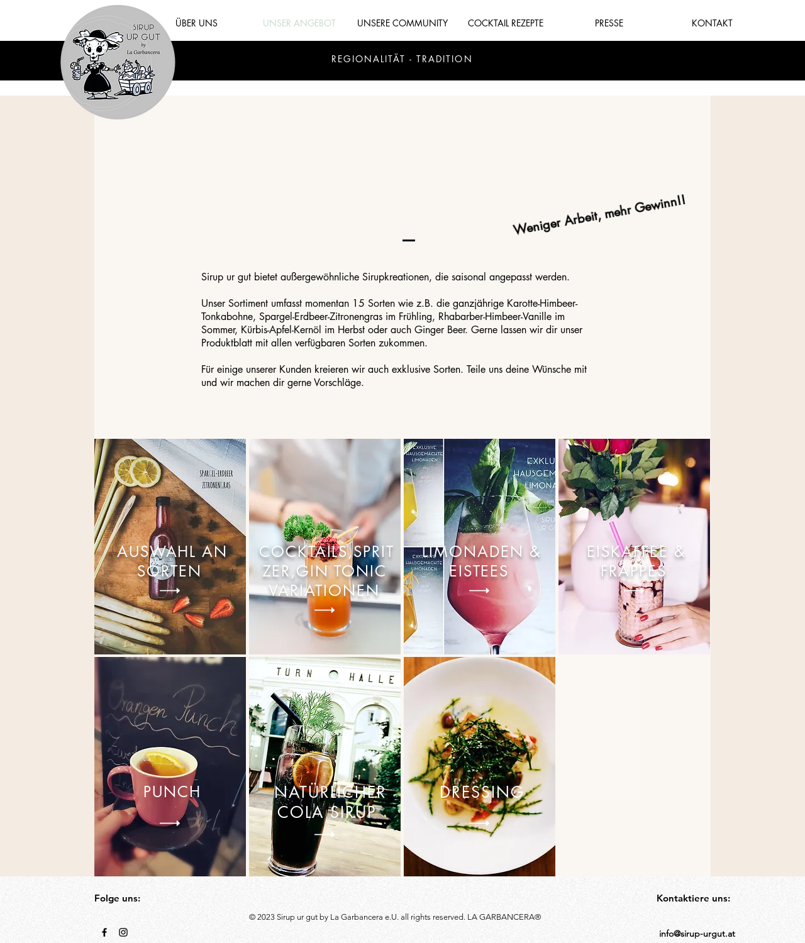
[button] (396, 917)
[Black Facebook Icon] (104, 932)
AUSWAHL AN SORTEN (172, 561)
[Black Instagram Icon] (123, 932)
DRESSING (482, 792)
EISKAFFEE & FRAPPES (636, 561)
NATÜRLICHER (330, 792)
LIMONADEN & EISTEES (481, 561)
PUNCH (172, 792)
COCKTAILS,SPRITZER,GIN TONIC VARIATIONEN (326, 571)
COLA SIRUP (327, 812)
